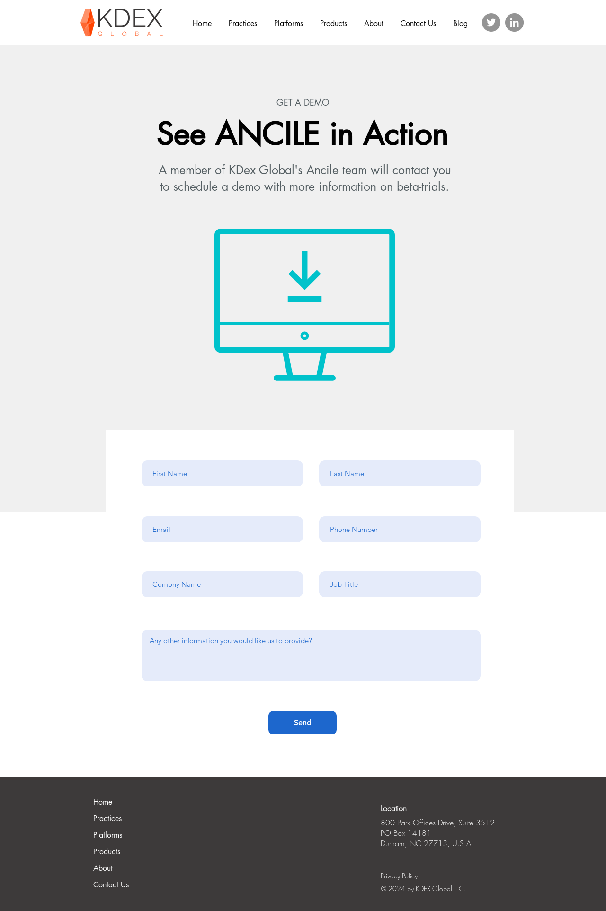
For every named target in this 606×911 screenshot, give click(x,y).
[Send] (302, 722)
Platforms (107, 835)
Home (102, 802)
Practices (107, 818)
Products (106, 852)
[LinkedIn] (514, 22)
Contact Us (111, 885)
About (103, 868)
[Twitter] (491, 22)
